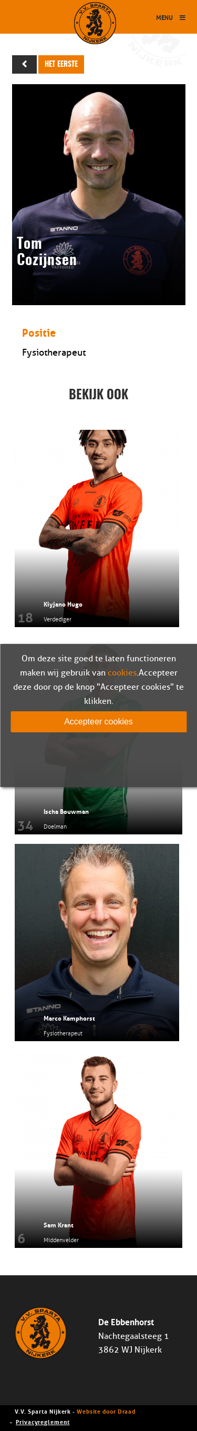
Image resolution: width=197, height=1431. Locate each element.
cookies (122, 673)
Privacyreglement (42, 1421)
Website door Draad (106, 1410)
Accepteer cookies (98, 721)
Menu (171, 17)
